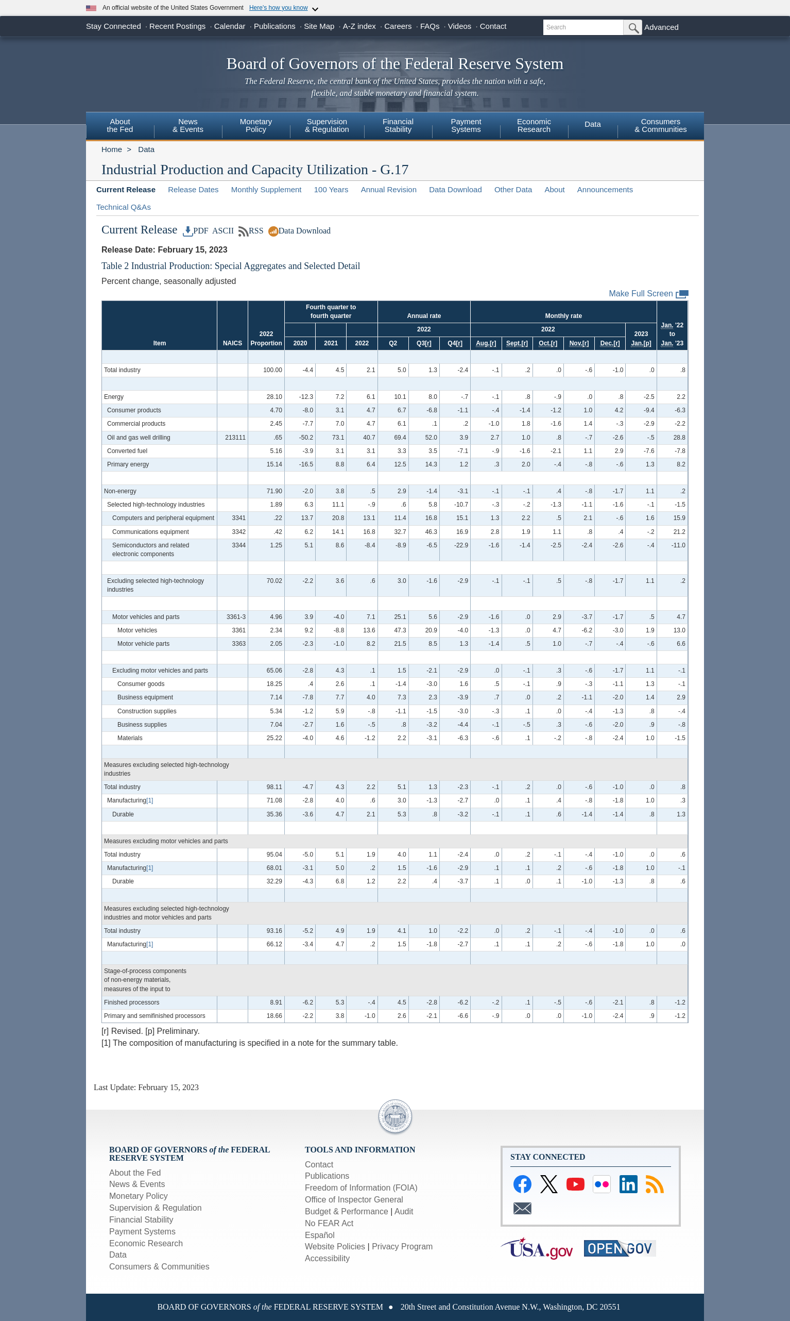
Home (111, 149)
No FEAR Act (329, 1223)
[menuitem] (120, 126)
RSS (251, 230)
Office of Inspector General (354, 1199)
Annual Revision (389, 189)
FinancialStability (398, 125)
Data (593, 124)
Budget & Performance (346, 1211)
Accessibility (327, 1258)
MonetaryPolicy (256, 125)
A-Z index (359, 26)
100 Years (331, 189)
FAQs (430, 26)
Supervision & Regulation (155, 1207)
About (554, 189)
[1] (149, 800)
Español (320, 1235)
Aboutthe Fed (120, 125)
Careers (397, 26)
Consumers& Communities (660, 125)
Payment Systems (142, 1231)
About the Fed (135, 1172)
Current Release (126, 189)
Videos (460, 26)
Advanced (661, 27)
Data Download (455, 189)
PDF (196, 230)
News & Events (188, 125)
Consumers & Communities (159, 1266)
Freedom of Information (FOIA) (361, 1187)
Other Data (513, 189)
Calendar (230, 26)
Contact (493, 26)
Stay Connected (113, 26)
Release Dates (193, 189)
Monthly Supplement (266, 189)
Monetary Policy (138, 1196)
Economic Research (146, 1243)
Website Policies (335, 1246)
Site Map (319, 26)
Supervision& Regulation (327, 125)
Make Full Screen (649, 294)
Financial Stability (141, 1219)
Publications (275, 26)
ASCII (222, 230)
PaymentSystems (466, 125)
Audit (403, 1211)
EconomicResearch (534, 125)
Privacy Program (402, 1246)
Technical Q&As (123, 207)
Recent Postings (177, 26)
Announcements (605, 189)
